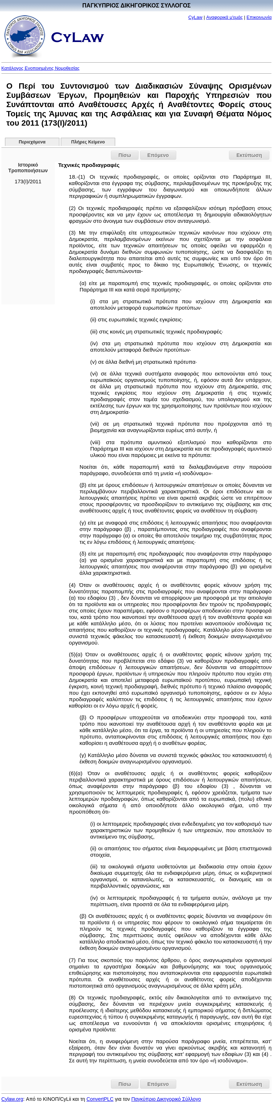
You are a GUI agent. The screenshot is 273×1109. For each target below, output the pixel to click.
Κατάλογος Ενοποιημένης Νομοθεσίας (40, 68)
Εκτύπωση (249, 155)
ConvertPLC (99, 1099)
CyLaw (195, 17)
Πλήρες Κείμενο (88, 142)
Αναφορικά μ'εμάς (224, 17)
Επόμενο (158, 155)
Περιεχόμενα (32, 142)
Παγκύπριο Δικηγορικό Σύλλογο (166, 1099)
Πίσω (124, 155)
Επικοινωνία (259, 17)
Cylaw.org (12, 1099)
